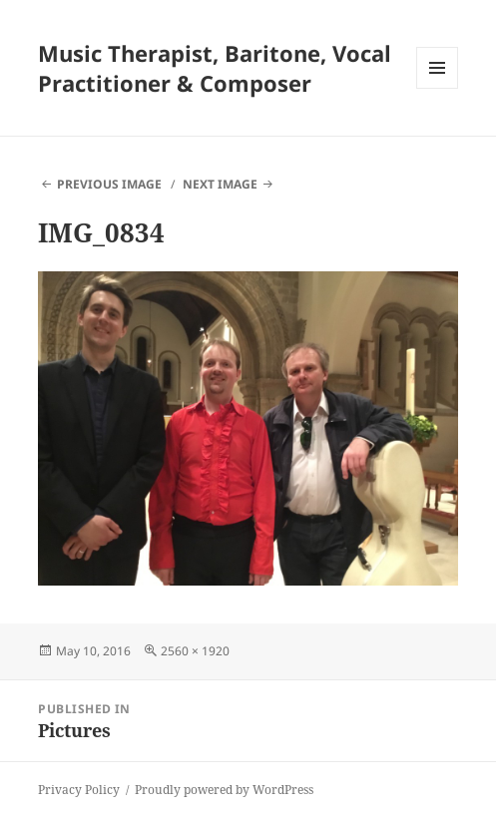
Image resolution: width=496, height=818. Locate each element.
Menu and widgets (437, 88)
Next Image (220, 184)
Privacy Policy (79, 789)
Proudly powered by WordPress (224, 789)
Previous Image (109, 184)
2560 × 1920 (195, 650)
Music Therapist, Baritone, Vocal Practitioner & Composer (214, 68)
